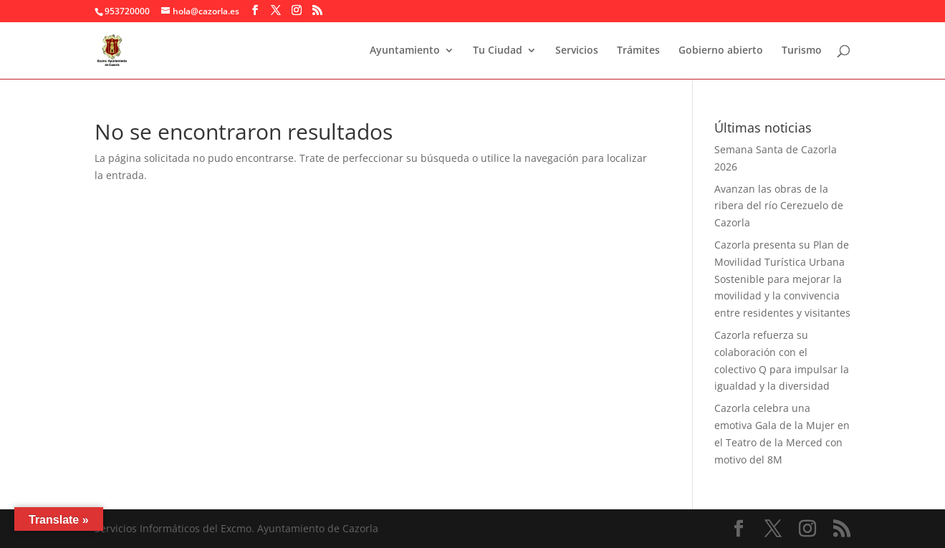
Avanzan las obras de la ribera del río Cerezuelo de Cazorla (778, 206)
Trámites (638, 51)
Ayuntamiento (405, 51)
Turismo (802, 51)
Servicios (576, 51)
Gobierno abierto (720, 51)
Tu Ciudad (497, 51)
